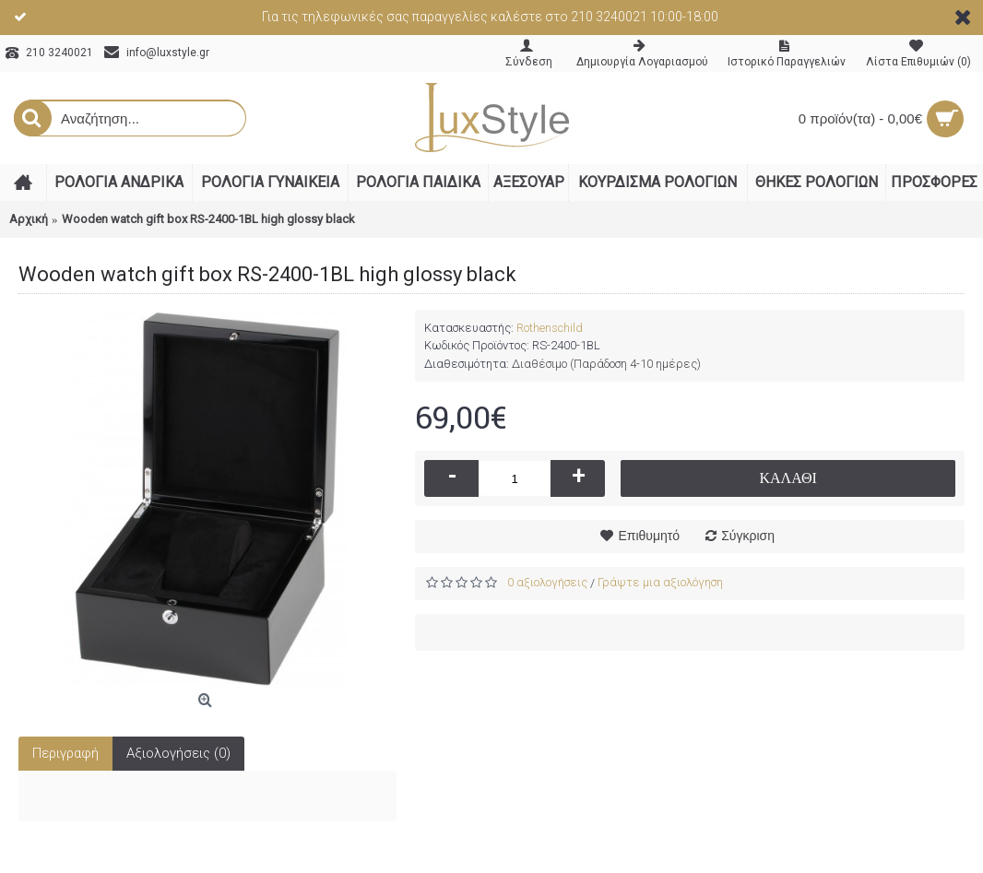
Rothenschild (549, 328)
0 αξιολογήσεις (547, 582)
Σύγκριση (748, 535)
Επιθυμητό (649, 535)
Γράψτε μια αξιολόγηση (660, 582)
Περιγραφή (65, 753)
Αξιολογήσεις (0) (178, 753)
